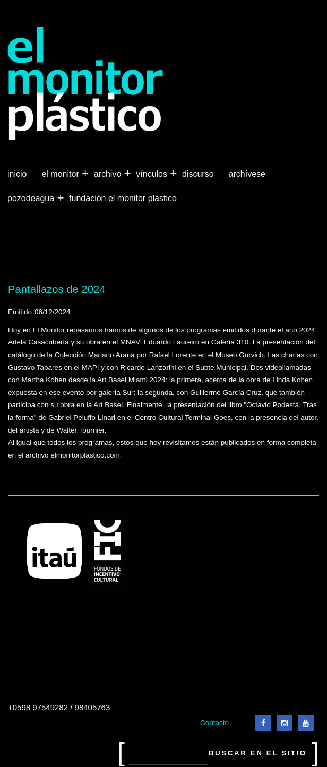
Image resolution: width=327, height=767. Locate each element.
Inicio (17, 173)
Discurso (198, 173)
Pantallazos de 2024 (57, 289)
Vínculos (152, 174)
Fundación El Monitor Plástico (123, 198)
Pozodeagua (31, 198)
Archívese (247, 173)
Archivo (109, 174)
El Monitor (61, 174)
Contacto (214, 723)
